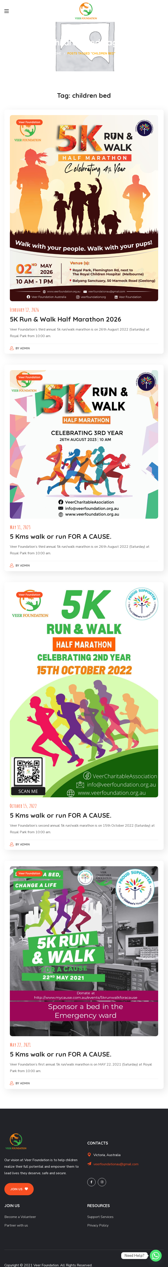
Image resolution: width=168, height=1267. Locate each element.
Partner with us (16, 1219)
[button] (19, 1182)
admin (26, 346)
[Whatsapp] (156, 1256)
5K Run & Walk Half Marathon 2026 (66, 317)
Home (57, 53)
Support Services (100, 1210)
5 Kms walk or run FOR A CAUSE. (61, 533)
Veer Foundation (30, 123)
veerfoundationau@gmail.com (115, 1157)
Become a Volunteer (20, 1210)
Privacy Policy (97, 1219)
